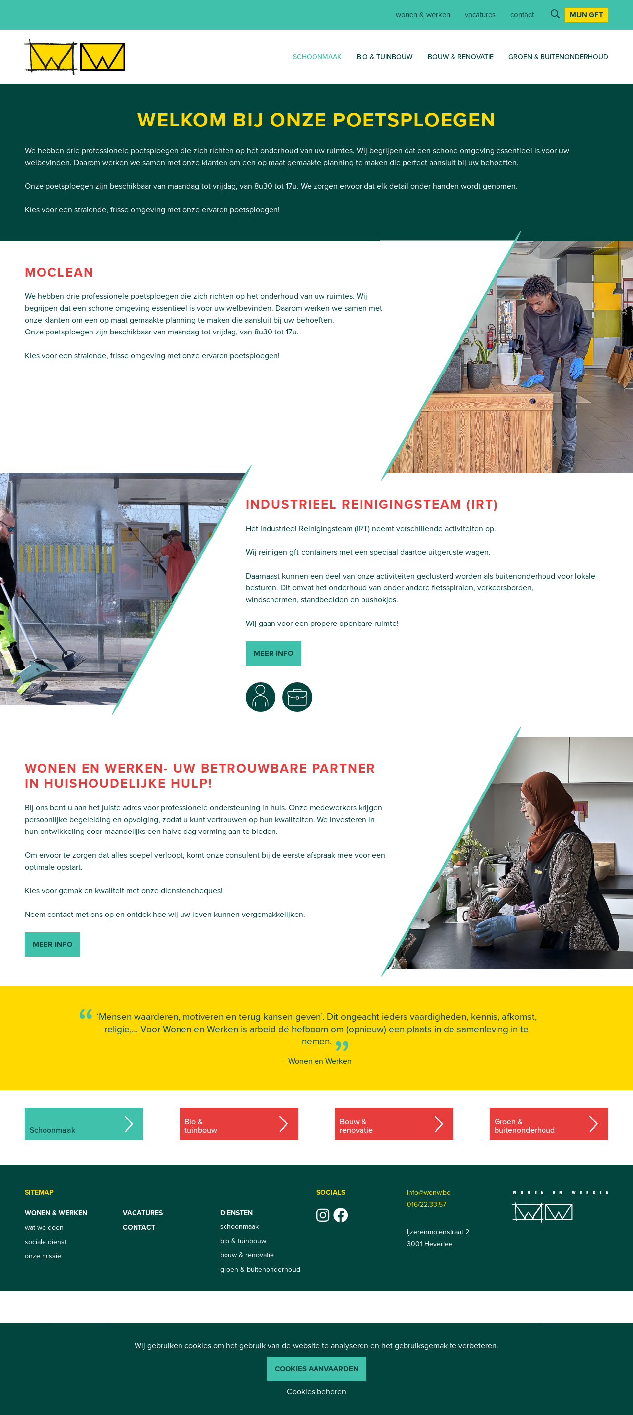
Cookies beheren (316, 1391)
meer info (273, 653)
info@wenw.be (429, 1192)
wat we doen (44, 1227)
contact (522, 14)
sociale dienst (46, 1242)
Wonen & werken (423, 14)
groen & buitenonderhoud (558, 57)
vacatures (480, 14)
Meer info (52, 944)
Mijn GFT (586, 14)
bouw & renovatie (461, 57)
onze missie (43, 1256)
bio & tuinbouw (385, 57)
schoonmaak (317, 57)
